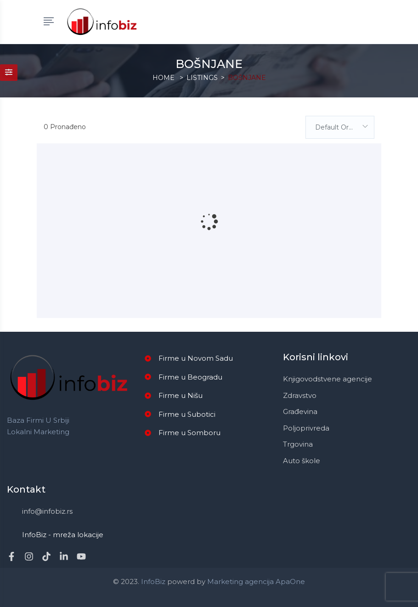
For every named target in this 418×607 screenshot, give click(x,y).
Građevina (300, 411)
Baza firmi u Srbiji (38, 420)
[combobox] (339, 127)
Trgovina (298, 444)
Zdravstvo (299, 395)
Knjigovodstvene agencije (327, 378)
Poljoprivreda (306, 428)
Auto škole (301, 460)
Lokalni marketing (38, 431)
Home (164, 78)
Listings (202, 78)
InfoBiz (152, 581)
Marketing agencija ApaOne (256, 581)
